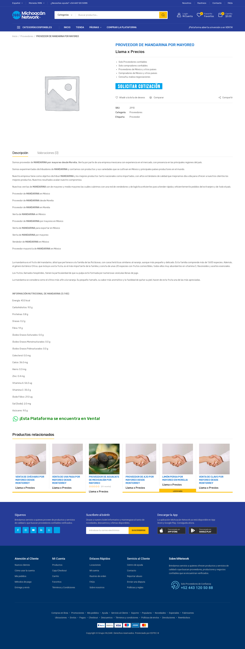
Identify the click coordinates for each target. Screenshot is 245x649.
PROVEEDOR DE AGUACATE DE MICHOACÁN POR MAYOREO (104, 479)
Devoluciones (168, 617)
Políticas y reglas (135, 587)
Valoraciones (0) (47, 153)
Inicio (67, 27)
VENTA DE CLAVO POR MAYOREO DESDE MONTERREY (211, 479)
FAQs (92, 582)
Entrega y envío (22, 587)
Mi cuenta (94, 570)
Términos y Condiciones (63, 587)
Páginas (94, 27)
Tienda (80, 27)
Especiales (174, 613)
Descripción (20, 153)
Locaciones (95, 565)
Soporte (135, 613)
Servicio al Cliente (119, 613)
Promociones (77, 613)
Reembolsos (184, 617)
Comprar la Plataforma (122, 27)
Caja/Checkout (59, 570)
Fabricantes (188, 613)
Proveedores (26, 36)
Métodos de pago (23, 582)
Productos (57, 565)
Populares (147, 613)
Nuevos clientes (22, 565)
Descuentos (106, 617)
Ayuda (105, 613)
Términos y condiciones (127, 617)
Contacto (131, 570)
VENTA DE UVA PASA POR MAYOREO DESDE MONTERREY (66, 479)
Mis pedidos (20, 576)
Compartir (225, 97)
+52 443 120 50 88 (197, 588)
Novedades (160, 613)
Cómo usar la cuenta (25, 570)
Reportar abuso (134, 576)
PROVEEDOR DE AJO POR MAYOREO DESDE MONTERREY (140, 479)
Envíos (73, 617)
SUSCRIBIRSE (138, 530)
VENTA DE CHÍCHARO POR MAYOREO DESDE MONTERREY (29, 479)
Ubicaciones (61, 617)
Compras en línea (59, 613)
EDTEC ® (154, 633)
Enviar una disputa (136, 582)
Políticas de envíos (150, 617)
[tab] (20, 153)
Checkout (93, 617)
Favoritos (56, 582)
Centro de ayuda (135, 565)
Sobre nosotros (97, 587)
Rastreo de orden (98, 576)
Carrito (55, 576)
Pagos (82, 617)
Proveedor (135, 117)
